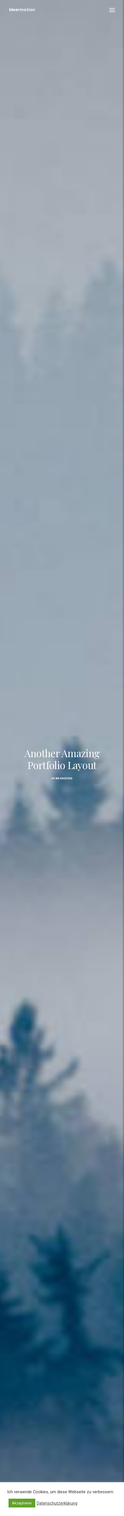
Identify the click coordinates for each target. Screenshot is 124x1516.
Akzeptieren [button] (22, 1503)
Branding (64, 760)
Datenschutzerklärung (57, 1503)
